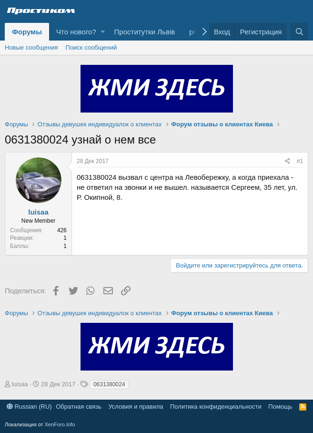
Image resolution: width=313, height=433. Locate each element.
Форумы (27, 32)
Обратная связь (78, 406)
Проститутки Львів (144, 32)
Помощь (280, 406)
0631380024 (109, 384)
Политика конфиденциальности (216, 406)
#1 (300, 161)
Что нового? (76, 32)
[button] (102, 32)
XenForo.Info (60, 424)
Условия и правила (135, 406)
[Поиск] (299, 32)
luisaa (38, 212)
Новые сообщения (31, 47)
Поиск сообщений (91, 47)
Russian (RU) (29, 406)
